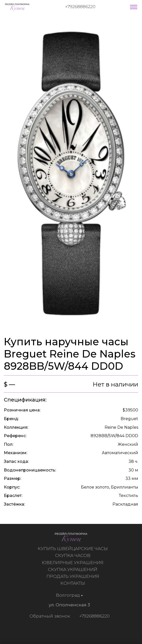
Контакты (73, 583)
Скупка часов (73, 555)
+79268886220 (80, 6)
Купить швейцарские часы (73, 548)
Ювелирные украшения (73, 562)
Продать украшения (73, 576)
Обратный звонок (49, 616)
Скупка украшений (73, 569)
